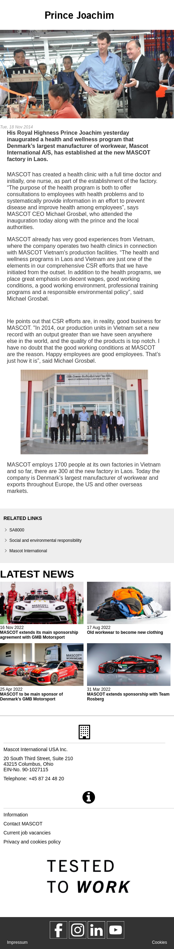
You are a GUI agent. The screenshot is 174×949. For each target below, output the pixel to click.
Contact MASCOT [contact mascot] (22, 823)
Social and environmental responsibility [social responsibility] (45, 540)
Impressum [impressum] (17, 942)
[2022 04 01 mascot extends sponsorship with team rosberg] (129, 672)
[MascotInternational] (115, 930)
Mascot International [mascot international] (28, 550)
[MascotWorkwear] (58, 930)
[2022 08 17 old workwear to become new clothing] (129, 608)
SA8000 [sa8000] (16, 530)
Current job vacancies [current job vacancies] (26, 832)
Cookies (159, 942)
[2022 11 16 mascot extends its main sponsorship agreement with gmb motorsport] (42, 611)
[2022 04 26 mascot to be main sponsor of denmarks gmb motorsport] (42, 672)
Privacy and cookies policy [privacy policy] (32, 842)
